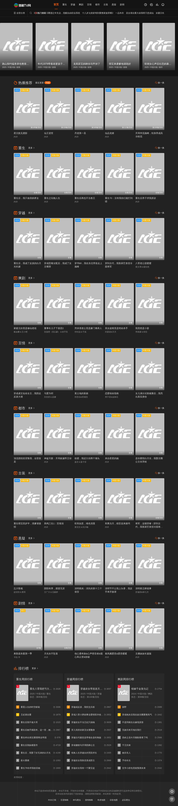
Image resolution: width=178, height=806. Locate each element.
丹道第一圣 (80, 133)
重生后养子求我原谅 (145, 198)
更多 (31, 148)
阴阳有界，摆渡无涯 (54, 588)
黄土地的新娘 (81, 393)
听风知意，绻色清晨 (85, 523)
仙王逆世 (48, 133)
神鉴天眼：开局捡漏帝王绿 (58, 458)
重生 (64, 4)
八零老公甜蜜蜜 (143, 263)
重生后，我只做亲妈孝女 (26, 198)
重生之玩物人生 (52, 198)
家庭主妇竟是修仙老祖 (25, 328)
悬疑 (114, 4)
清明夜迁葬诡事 (143, 588)
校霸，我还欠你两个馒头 (87, 458)
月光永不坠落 (51, 653)
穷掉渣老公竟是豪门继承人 (88, 328)
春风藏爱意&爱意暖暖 (116, 653)
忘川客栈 (18, 588)
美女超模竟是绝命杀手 (116, 328)
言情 (89, 4)
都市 (97, 4)
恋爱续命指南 (112, 393)
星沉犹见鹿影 (20, 133)
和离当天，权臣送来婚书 (117, 523)
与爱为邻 (48, 393)
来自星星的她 (112, 458)
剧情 (122, 4)
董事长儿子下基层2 (54, 328)
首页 (56, 4)
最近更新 (43, 82)
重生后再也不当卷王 (85, 198)
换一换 (159, 83)
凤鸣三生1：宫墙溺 (54, 523)
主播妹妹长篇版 (143, 653)
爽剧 (81, 4)
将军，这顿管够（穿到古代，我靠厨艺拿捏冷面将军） (148, 526)
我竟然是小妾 (142, 328)
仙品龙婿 (109, 133)
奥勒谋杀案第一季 (23, 653)
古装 (105, 4)
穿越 (73, 4)
